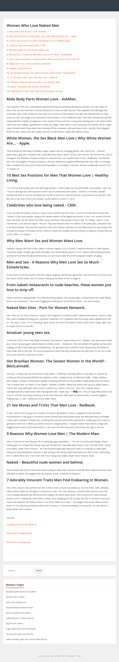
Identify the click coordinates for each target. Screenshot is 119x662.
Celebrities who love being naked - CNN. (27, 45)
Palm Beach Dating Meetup (19, 533)
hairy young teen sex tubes (18, 612)
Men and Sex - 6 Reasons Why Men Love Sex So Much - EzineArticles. (41, 54)
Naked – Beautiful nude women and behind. (30, 86)
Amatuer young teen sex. (20, 68)
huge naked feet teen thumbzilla (20, 628)
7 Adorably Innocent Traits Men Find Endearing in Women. (36, 91)
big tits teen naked (14, 623)
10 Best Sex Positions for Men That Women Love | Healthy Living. (39, 40)
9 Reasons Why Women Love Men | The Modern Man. (35, 82)
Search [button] (39, 570)
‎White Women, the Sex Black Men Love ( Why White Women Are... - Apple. (43, 36)
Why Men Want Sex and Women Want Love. (29, 50)
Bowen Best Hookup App (18, 542)
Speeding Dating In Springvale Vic (22, 524)
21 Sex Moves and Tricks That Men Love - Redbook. (34, 77)
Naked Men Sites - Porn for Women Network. (30, 63)
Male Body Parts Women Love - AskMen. (28, 31)
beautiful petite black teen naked (21, 591)
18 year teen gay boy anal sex (19, 634)
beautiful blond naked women (19, 607)
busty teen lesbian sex (16, 602)
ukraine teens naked (15, 597)
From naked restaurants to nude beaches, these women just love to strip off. (44, 59)
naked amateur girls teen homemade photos (26, 639)
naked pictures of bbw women (20, 618)
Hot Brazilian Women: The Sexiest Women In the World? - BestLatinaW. (43, 73)
